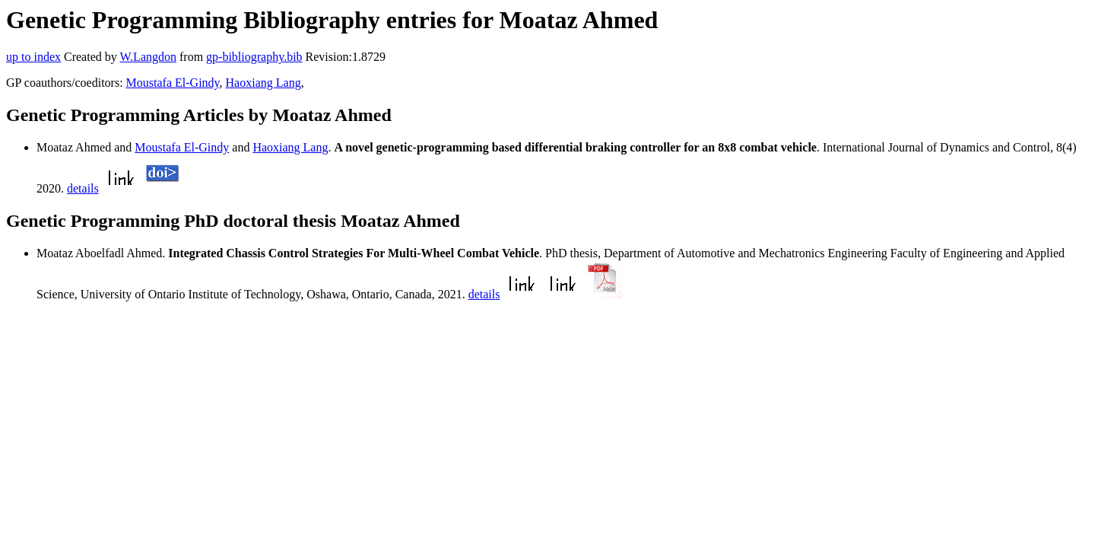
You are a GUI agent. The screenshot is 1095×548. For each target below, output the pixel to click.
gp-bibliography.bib (254, 56)
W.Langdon (147, 56)
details (83, 188)
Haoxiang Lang (263, 82)
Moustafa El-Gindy (173, 82)
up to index (33, 56)
